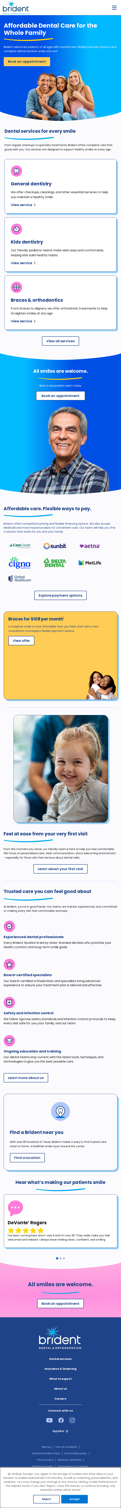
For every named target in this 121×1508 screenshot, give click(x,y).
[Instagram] (72, 1422)
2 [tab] (60, 1258)
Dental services (60, 1359)
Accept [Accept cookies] (74, 1499)
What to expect (60, 1379)
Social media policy (75, 1453)
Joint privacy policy (42, 1466)
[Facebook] (61, 1422)
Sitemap (46, 1447)
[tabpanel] (60, 1221)
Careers (60, 1399)
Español (58, 1431)
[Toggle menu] (114, 8)
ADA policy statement (69, 1459)
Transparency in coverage (72, 1466)
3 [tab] (64, 1258)
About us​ (60, 1389)
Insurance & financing (60, 1369)
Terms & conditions (66, 1447)
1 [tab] (57, 1258)
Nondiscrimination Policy (46, 1453)
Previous (7, 1257)
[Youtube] (49, 1422)
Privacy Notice (45, 1459)
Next (115, 1257)
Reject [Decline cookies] (46, 1499)
